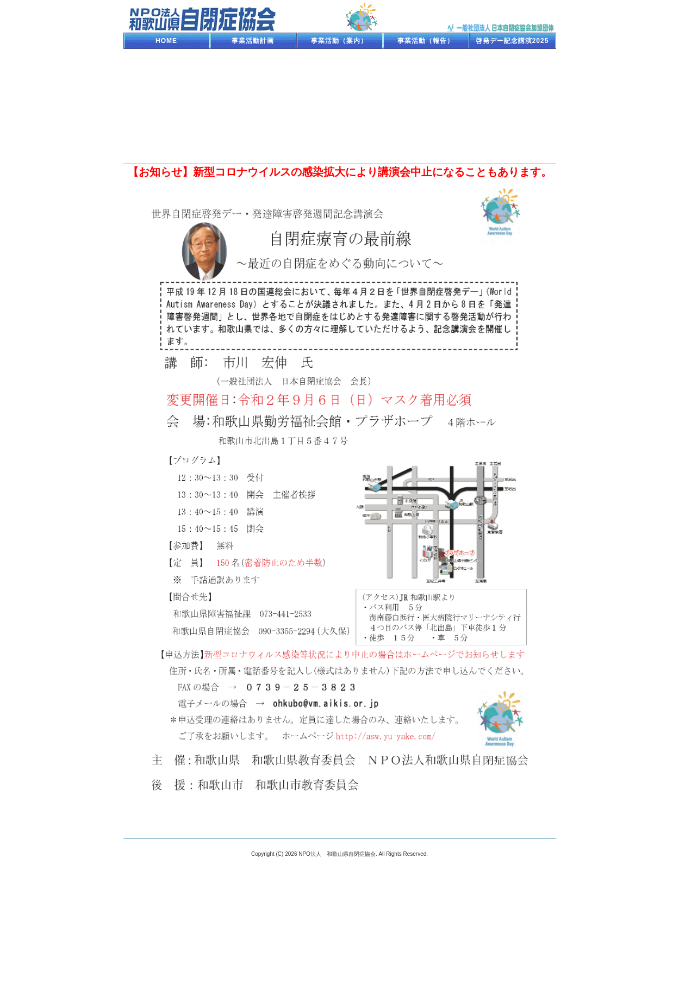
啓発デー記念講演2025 (512, 41)
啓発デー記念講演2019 (339, 57)
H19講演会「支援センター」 (252, 141)
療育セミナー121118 (339, 90)
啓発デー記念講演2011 (253, 106)
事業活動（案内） (339, 41)
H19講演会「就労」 (512, 122)
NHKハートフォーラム (166, 106)
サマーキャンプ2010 (339, 138)
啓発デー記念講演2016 (166, 73)
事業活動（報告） (425, 41)
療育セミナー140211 (512, 73)
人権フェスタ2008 (339, 122)
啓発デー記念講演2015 (253, 73)
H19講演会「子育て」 (166, 138)
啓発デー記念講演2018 (426, 57)
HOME (166, 41)
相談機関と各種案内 (166, 155)
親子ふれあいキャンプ (252, 122)
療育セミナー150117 (339, 73)
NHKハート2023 (167, 57)
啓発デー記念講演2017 (512, 57)
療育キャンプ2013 (166, 90)
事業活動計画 (253, 41)
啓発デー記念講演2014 (426, 73)
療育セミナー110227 (339, 106)
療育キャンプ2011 (512, 90)
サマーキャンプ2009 (426, 138)
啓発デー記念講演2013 (253, 90)
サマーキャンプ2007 (512, 138)
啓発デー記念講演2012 (426, 90)
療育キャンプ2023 (253, 57)
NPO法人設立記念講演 (425, 122)
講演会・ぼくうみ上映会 (426, 106)
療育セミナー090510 (166, 122)
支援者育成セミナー (512, 106)
